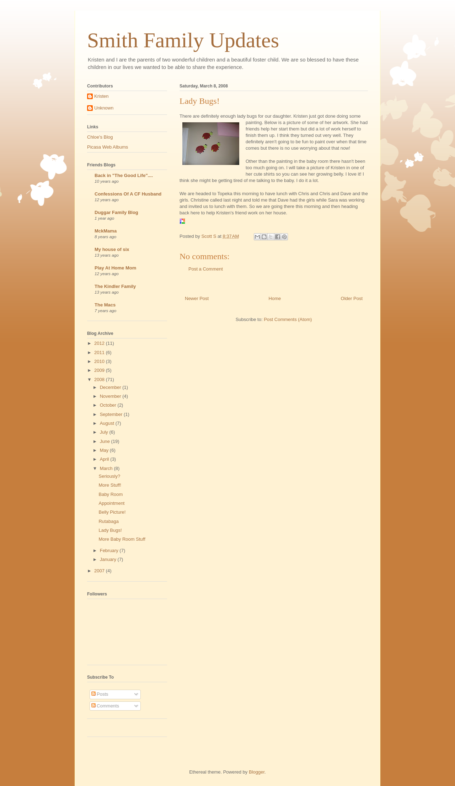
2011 (100, 352)
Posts (99, 694)
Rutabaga (108, 521)
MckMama (106, 231)
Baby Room (110, 494)
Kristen (101, 96)
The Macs (105, 305)
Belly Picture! (111, 512)
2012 (100, 343)
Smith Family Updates (183, 40)
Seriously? (109, 476)
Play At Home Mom (115, 268)
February (110, 550)
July (104, 432)
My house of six (112, 249)
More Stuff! (109, 485)
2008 (100, 379)
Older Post (352, 298)
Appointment (111, 503)
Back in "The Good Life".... (124, 175)
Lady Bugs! (110, 530)
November (111, 396)
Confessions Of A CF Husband (128, 194)
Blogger (256, 772)
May (105, 450)
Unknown (103, 108)
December (111, 387)
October (109, 405)
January (109, 559)
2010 (100, 361)
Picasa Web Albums (107, 147)
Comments (105, 706)
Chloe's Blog (100, 137)
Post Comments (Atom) (288, 319)
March (107, 468)
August (108, 423)
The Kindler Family (115, 286)
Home (275, 298)
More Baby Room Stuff (121, 539)
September (112, 414)
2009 (100, 370)
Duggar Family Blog (116, 212)
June (105, 441)
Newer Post (197, 298)
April (105, 459)
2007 (100, 570)
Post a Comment (205, 269)
